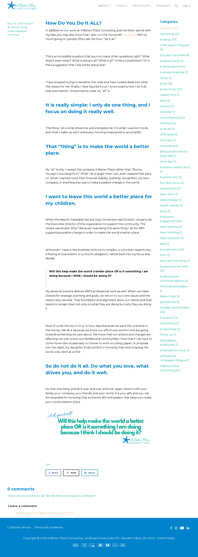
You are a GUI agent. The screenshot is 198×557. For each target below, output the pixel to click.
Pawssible (129, 34)
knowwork (169, 317)
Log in (187, 5)
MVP (165, 255)
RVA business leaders (174, 288)
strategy (168, 39)
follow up (168, 334)
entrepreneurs (172, 249)
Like (48, 464)
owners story (170, 188)
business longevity (174, 72)
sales (165, 100)
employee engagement (171, 219)
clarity (166, 78)
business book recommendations (174, 278)
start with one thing (175, 260)
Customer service (19, 527)
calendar (167, 111)
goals (166, 83)
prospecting (170, 329)
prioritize (168, 123)
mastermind (170, 94)
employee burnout (174, 350)
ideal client (169, 194)
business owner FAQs (174, 269)
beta (165, 243)
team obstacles (172, 238)
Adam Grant (170, 296)
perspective (170, 302)
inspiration (21, 31)
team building (171, 232)
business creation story (175, 169)
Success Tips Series (175, 55)
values (167, 106)
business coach (172, 61)
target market (171, 205)
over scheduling (172, 117)
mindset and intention (175, 310)
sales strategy (171, 200)
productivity (171, 89)
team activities (171, 226)
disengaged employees (169, 342)
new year (168, 140)
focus (165, 211)
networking (169, 323)
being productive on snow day (173, 154)
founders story (172, 182)
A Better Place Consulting (170, 368)
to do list (167, 129)
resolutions (169, 146)
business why (171, 177)
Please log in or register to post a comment (45, 513)
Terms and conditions (48, 527)
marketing (169, 34)
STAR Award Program (174, 47)
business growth (173, 66)
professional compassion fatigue (174, 358)
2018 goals (168, 134)
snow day (168, 161)
